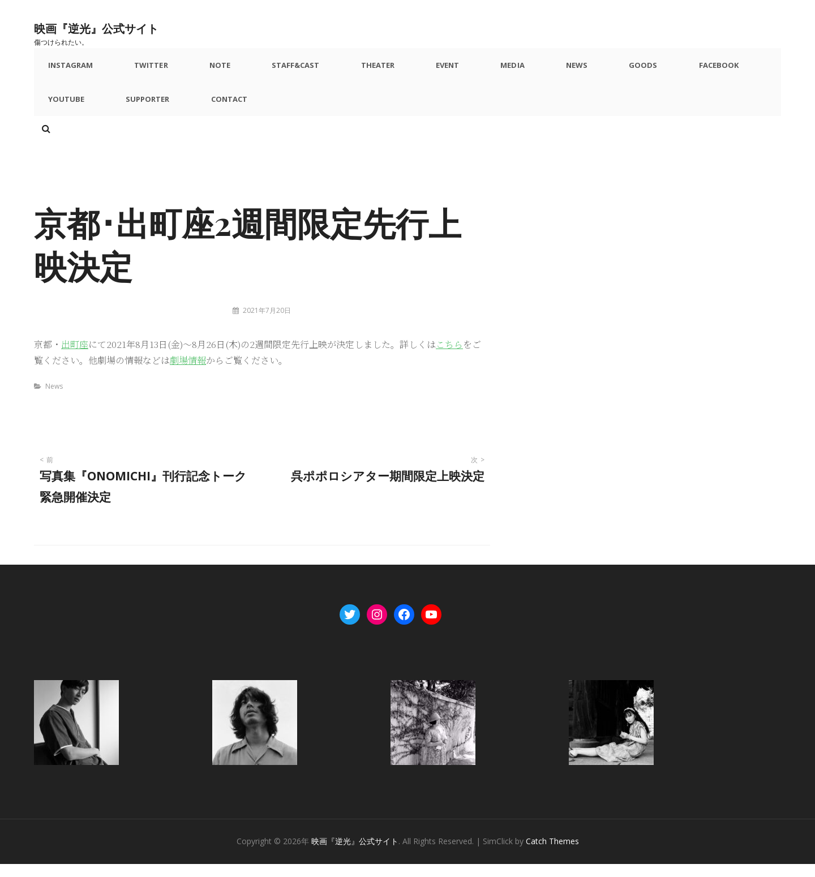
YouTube (679, 68)
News (493, 68)
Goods (547, 68)
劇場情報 (188, 373)
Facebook (611, 68)
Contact (141, 109)
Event (390, 68)
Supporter (70, 109)
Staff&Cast (261, 68)
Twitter (140, 68)
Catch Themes (552, 854)
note (196, 68)
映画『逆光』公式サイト (122, 26)
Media (442, 68)
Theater (332, 68)
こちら (449, 357)
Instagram (71, 68)
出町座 (74, 357)
